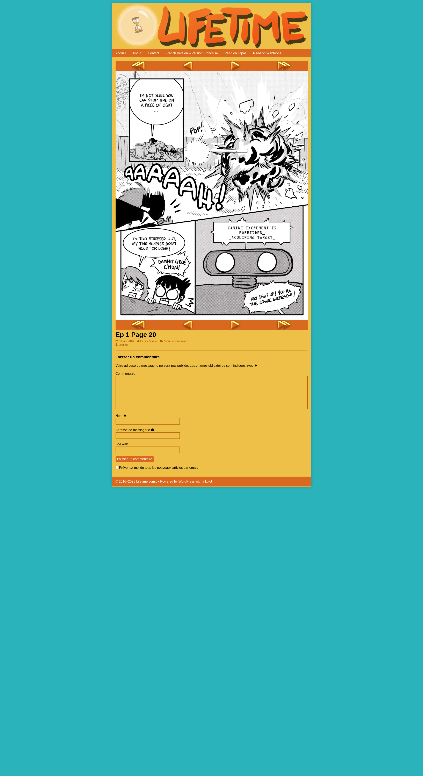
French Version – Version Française (192, 53)
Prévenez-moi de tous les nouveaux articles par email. (158, 467)
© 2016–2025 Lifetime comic (136, 481)
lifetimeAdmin (148, 341)
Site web (122, 444)
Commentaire (125, 373)
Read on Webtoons (267, 53)
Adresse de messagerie (135, 430)
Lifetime (123, 344)
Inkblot (207, 481)
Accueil (121, 53)
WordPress (186, 481)
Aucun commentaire (176, 341)
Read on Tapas (236, 53)
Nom (122, 416)
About (137, 53)
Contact (153, 53)
